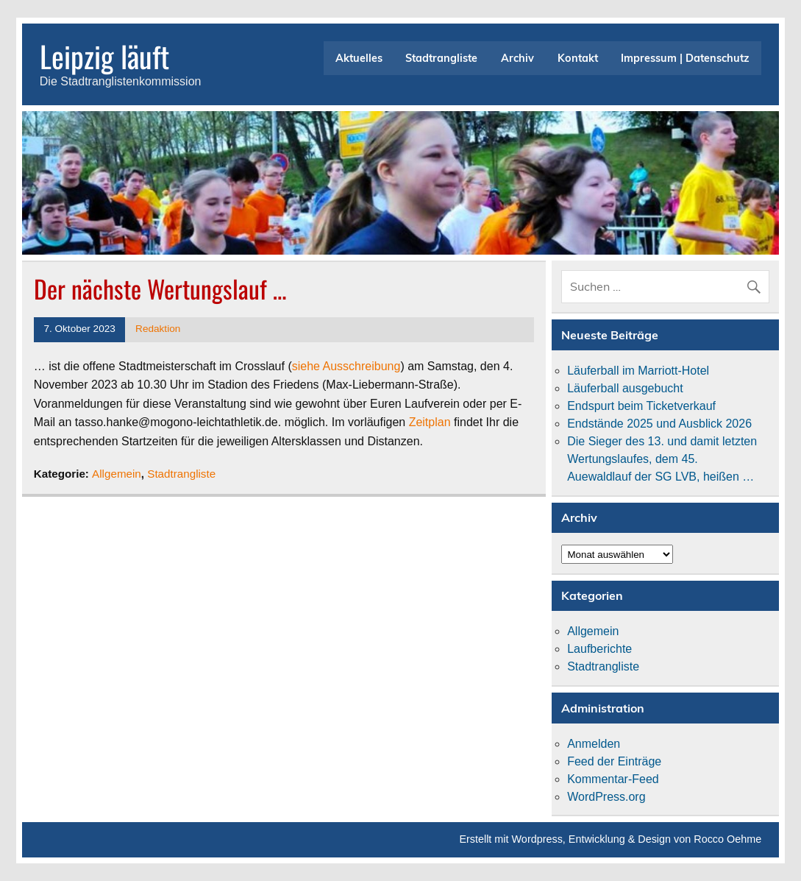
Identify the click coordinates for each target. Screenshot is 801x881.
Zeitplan (430, 422)
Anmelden (593, 743)
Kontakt (578, 58)
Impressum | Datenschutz (685, 58)
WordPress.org (606, 796)
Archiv (517, 58)
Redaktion (157, 328)
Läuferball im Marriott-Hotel (638, 370)
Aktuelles (358, 58)
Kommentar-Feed (613, 779)
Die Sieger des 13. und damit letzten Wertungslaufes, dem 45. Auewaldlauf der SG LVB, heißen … (662, 459)
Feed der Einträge (614, 761)
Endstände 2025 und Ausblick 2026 (659, 423)
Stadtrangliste (441, 58)
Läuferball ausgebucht (625, 388)
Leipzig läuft (104, 56)
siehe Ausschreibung (346, 366)
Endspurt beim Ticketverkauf (641, 406)
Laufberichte (599, 649)
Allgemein (116, 473)
